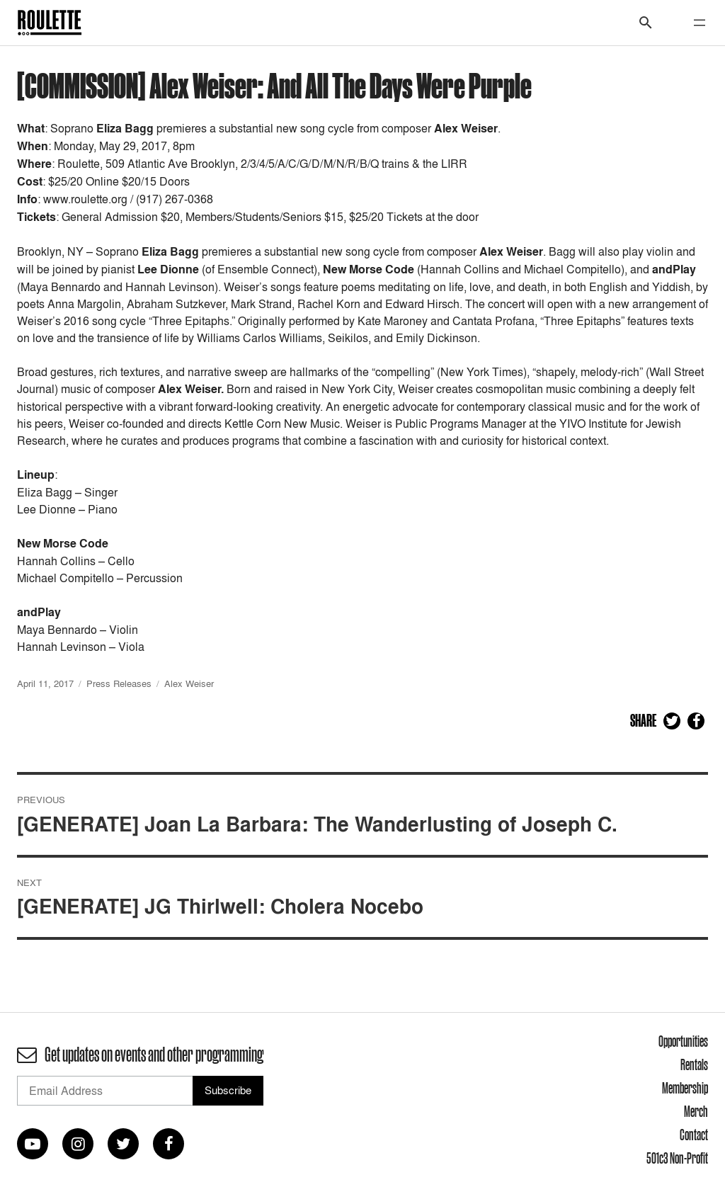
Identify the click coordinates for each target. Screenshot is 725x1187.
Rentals (694, 1064)
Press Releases (119, 683)
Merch (696, 1111)
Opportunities (683, 1041)
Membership (685, 1088)
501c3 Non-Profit (677, 1158)
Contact (694, 1134)
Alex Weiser (189, 683)
